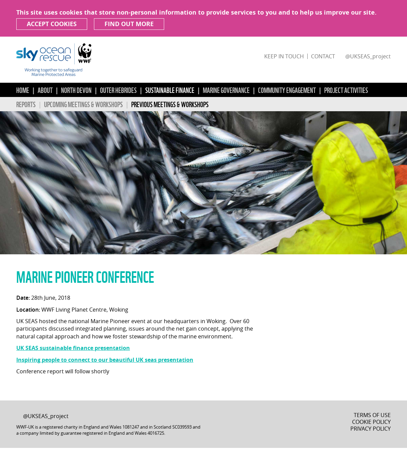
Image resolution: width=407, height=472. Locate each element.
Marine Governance (226, 89)
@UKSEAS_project (368, 56)
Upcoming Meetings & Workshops (83, 104)
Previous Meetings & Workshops (170, 104)
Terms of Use (372, 415)
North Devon (76, 89)
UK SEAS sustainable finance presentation (73, 348)
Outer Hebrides (118, 89)
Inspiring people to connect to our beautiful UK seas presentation (104, 359)
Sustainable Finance (169, 89)
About (45, 89)
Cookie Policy (371, 422)
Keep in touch (284, 56)
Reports (26, 104)
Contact (323, 56)
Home (22, 89)
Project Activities (346, 89)
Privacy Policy (370, 428)
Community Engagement (287, 89)
